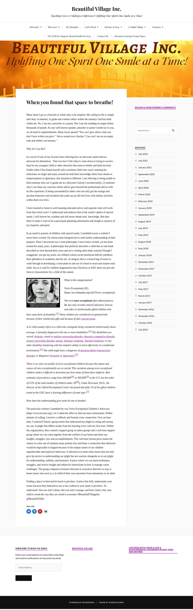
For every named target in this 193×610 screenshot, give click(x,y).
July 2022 (143, 154)
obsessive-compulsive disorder (99, 344)
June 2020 (143, 180)
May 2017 (143, 289)
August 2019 (144, 221)
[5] (87, 385)
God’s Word (90, 27)
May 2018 (143, 248)
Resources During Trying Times (130, 36)
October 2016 (145, 322)
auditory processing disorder (68, 344)
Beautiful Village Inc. (96, 8)
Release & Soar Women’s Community (155, 107)
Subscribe (23, 586)
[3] (76, 363)
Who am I (52, 27)
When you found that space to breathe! (68, 105)
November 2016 (146, 316)
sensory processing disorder (40, 349)
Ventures (156, 27)
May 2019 (143, 235)
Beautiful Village (82, 557)
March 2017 (144, 295)
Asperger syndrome (73, 349)
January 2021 (145, 167)
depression (68, 364)
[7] (87, 399)
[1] (57, 321)
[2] (90, 339)
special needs (88, 327)
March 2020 (144, 194)
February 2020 (145, 201)
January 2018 (145, 255)
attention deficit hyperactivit (94, 358)
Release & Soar (112, 27)
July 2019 (143, 228)
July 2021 (143, 160)
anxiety (56, 364)
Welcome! (34, 27)
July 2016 (143, 329)
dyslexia (38, 344)
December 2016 (146, 309)
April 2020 (143, 187)
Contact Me (102, 36)
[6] (77, 390)
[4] (72, 385)
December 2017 (146, 262)
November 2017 (146, 268)
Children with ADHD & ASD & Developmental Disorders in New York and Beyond (151, 558)
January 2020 (145, 208)
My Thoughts (72, 27)
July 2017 (143, 282)
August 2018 (144, 241)
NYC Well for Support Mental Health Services (69, 36)
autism (59, 349)
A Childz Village (135, 27)
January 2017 (145, 302)
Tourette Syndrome (94, 349)
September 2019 (146, 214)
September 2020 (146, 174)
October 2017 (145, 275)
